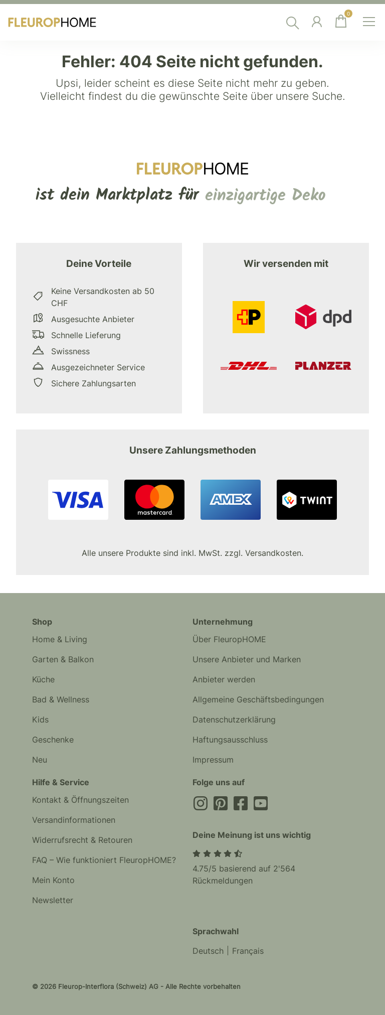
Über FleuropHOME (229, 639)
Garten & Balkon (63, 659)
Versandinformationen (73, 820)
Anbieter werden (223, 679)
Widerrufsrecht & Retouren (82, 840)
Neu (39, 760)
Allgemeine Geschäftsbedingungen (258, 699)
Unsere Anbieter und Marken (246, 659)
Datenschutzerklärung (234, 719)
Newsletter (52, 900)
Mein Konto (53, 880)
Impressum (213, 760)
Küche (43, 679)
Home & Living (59, 639)
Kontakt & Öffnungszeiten (80, 800)
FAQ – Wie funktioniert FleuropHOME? (104, 860)
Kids (40, 719)
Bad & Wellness (60, 699)
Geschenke (53, 740)
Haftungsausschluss (230, 740)
